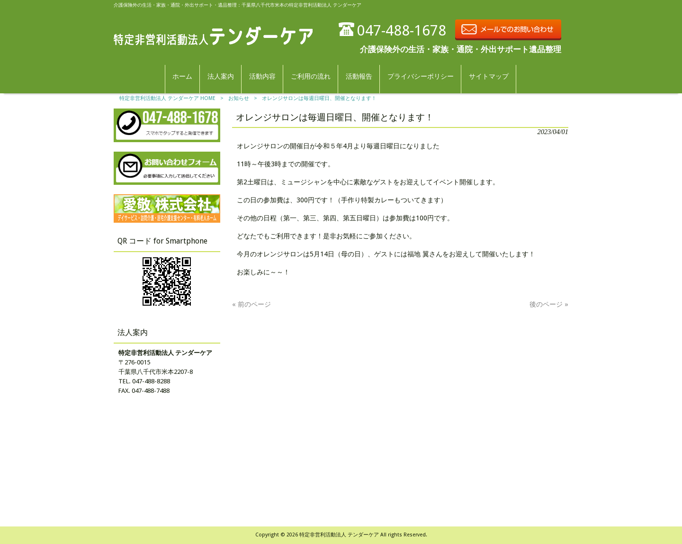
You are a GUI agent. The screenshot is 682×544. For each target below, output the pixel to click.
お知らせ (238, 98)
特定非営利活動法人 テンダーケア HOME (167, 98)
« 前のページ (251, 304)
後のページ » (548, 304)
